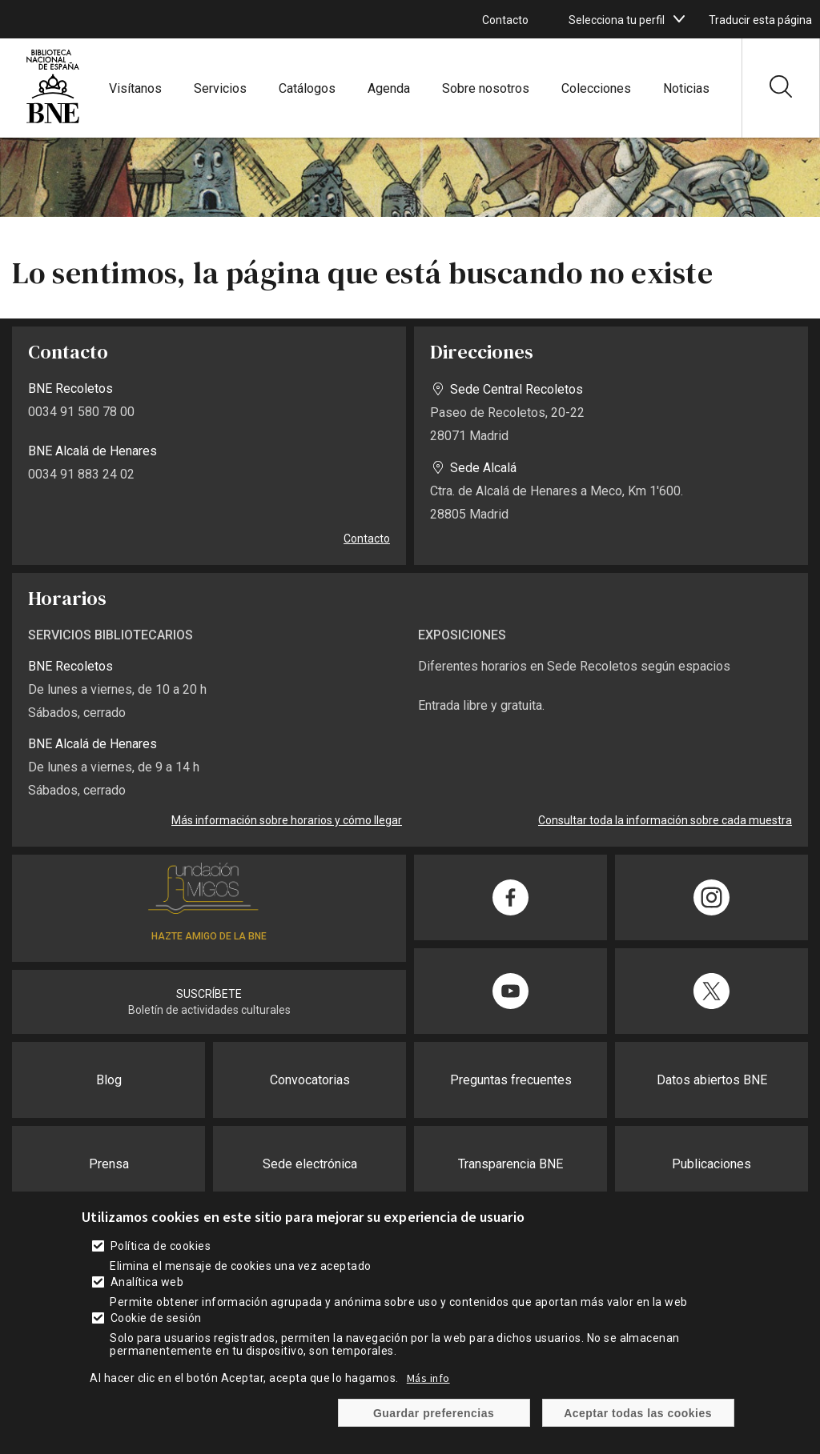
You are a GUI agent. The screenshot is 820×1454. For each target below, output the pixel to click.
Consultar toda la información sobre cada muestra (665, 820)
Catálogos (307, 88)
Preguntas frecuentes (511, 1079)
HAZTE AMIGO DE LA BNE (209, 936)
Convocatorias (310, 1079)
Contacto (505, 20)
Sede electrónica (310, 1164)
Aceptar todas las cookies (638, 1413)
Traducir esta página (760, 20)
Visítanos (135, 88)
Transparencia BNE (510, 1164)
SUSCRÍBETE (209, 993)
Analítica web (147, 1282)
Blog (109, 1079)
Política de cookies (161, 1246)
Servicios (220, 88)
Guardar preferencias (433, 1413)
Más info (428, 1378)
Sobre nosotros (485, 88)
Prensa (109, 1164)
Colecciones (596, 88)
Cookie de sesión (156, 1318)
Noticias (686, 88)
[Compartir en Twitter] (711, 991)
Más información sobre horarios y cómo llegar (286, 820)
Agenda (389, 88)
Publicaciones (711, 1164)
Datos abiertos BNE (712, 1079)
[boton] (679, 19)
